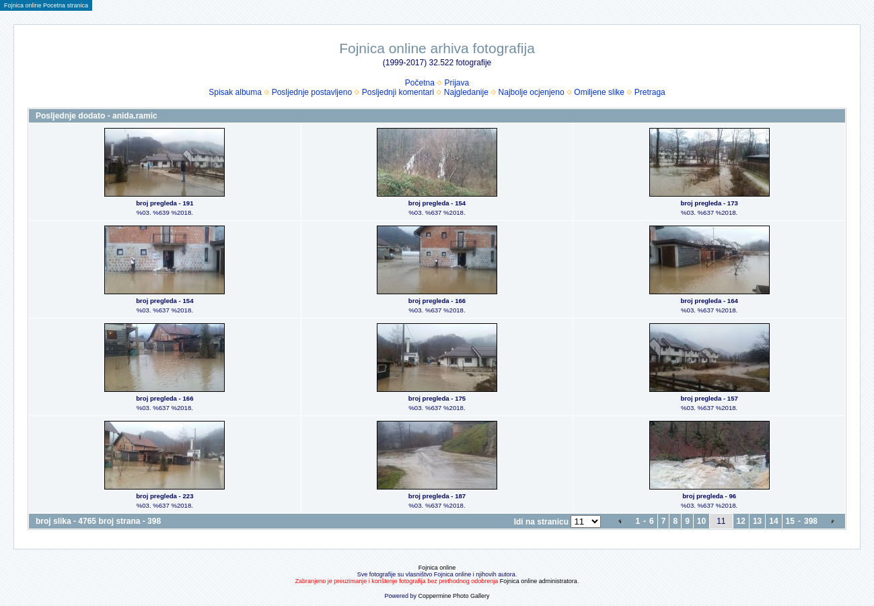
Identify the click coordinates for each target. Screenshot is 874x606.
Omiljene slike (599, 92)
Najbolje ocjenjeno (532, 92)
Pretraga (649, 92)
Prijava (457, 83)
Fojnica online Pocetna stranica (46, 5)
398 (810, 521)
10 (701, 521)
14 (773, 521)
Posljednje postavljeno (312, 92)
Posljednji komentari (398, 92)
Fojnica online (437, 567)
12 (741, 521)
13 (757, 521)
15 (790, 521)
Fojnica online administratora (538, 581)
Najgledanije (466, 92)
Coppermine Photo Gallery (453, 596)
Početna (420, 83)
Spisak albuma (235, 92)
